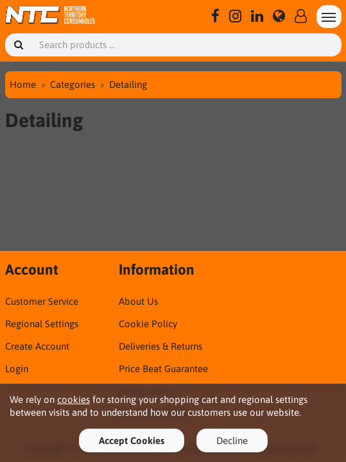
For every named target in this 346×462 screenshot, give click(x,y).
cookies (73, 399)
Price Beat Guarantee (163, 368)
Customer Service (41, 301)
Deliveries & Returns (160, 346)
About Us (138, 301)
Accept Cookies (131, 440)
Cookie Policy (148, 323)
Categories (72, 84)
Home (23, 84)
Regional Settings (41, 323)
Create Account (37, 346)
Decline (232, 440)
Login (16, 368)
